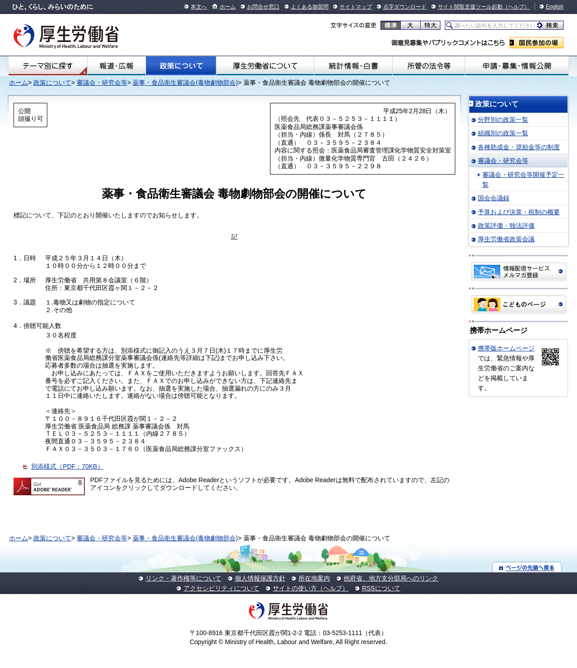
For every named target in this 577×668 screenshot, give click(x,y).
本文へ (199, 7)
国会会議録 (493, 198)
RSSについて (381, 588)
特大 (430, 25)
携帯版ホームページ (506, 348)
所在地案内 (314, 578)
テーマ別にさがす (48, 66)
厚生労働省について (265, 65)
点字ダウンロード (404, 7)
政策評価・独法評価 (506, 225)
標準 (390, 25)
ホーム (228, 7)
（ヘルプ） (516, 7)
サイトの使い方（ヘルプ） (310, 588)
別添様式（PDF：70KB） (67, 466)
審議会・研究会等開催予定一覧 (523, 179)
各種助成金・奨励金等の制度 (519, 147)
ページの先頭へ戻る (527, 567)
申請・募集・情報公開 (516, 65)
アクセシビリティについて (221, 588)
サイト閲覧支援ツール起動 (470, 7)
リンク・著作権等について (183, 578)
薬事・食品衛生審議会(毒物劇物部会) (185, 82)
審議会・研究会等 (102, 82)
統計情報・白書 (353, 65)
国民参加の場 (536, 42)
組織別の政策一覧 (503, 133)
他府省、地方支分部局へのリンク (390, 578)
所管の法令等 (429, 65)
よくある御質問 (310, 7)
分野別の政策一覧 (503, 119)
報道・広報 (116, 65)
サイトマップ (355, 7)
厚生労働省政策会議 (506, 239)
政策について (180, 65)
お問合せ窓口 (263, 7)
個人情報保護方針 (260, 578)
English (554, 7)
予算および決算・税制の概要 (519, 212)
